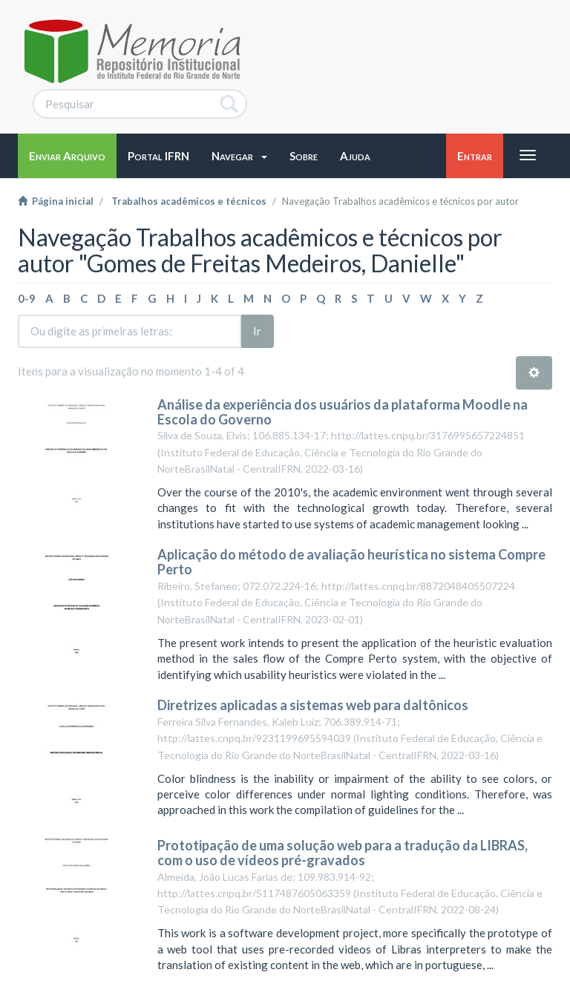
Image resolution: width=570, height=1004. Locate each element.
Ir (257, 331)
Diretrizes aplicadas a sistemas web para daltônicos (312, 705)
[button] (239, 156)
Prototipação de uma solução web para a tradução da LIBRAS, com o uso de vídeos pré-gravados (342, 852)
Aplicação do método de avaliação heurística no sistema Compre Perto (351, 561)
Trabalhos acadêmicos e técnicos (188, 201)
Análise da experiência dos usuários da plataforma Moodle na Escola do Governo (342, 411)
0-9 (27, 298)
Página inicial (56, 201)
